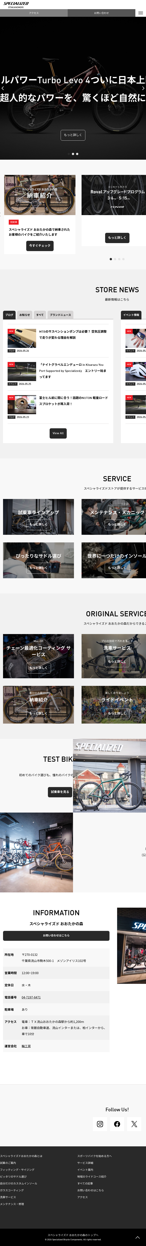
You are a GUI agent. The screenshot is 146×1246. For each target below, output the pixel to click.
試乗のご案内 (8, 1163)
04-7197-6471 (31, 997)
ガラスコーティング (12, 1190)
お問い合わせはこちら (56, 935)
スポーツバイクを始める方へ (94, 1156)
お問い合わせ (101, 13)
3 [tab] (77, 154)
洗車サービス (8, 1197)
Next (142, 88)
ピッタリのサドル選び (13, 1177)
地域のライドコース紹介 (91, 1177)
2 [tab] (73, 154)
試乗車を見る (60, 792)
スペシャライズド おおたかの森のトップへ (73, 1235)
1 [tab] (69, 154)
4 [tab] (123, 259)
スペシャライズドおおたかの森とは (21, 1156)
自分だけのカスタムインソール (18, 1183)
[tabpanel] (73, 88)
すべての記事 (85, 1183)
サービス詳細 (85, 1163)
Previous (4, 88)
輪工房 (26, 1046)
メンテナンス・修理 (12, 1204)
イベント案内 (85, 1170)
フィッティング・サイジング (17, 1170)
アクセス (34, 13)
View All (58, 433)
